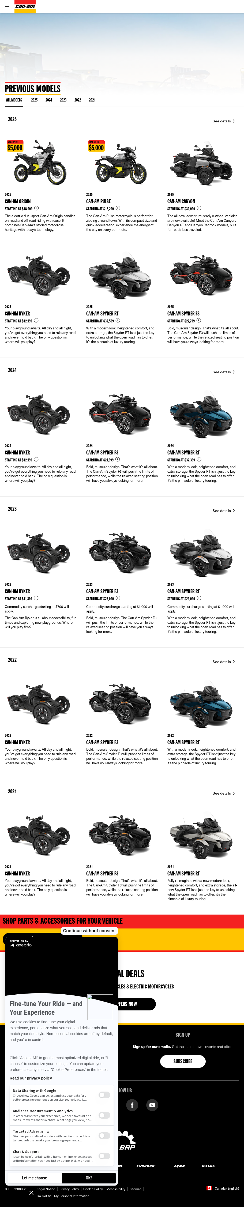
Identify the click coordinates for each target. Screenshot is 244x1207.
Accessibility (116, 1188)
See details (222, 121)
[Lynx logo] (180, 1165)
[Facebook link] (132, 1104)
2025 (34, 100)
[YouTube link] (152, 1104)
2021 (92, 100)
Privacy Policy (69, 1188)
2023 (63, 100)
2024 (49, 100)
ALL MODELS (14, 101)
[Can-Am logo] (25, 6)
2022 (77, 100)
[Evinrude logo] (146, 1165)
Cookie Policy (93, 1188)
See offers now (122, 1004)
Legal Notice (46, 1188)
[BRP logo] (122, 1142)
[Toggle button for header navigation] (7, 6)
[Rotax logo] (208, 1165)
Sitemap (135, 1188)
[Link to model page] (40, 189)
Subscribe (183, 1062)
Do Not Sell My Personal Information (63, 1195)
